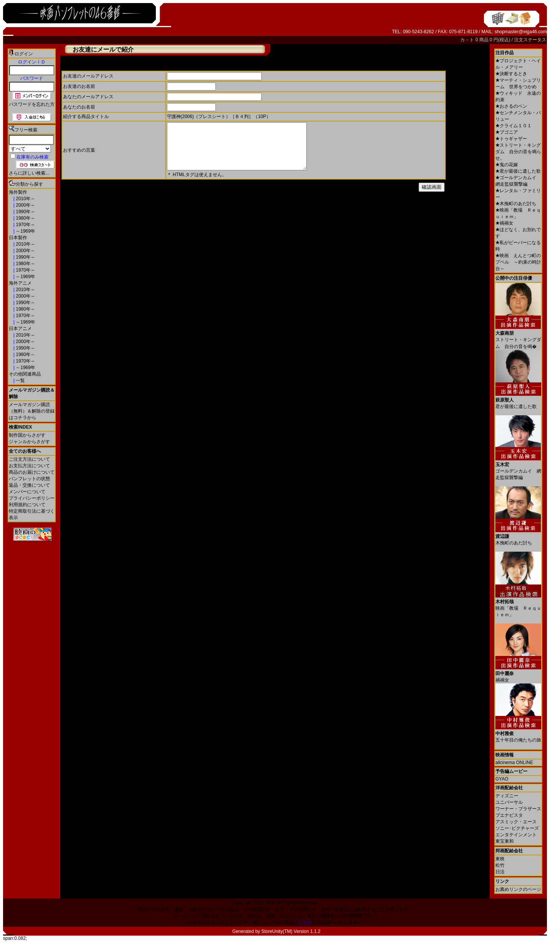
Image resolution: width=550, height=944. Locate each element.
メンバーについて (27, 491)
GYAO (501, 779)
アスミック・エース (516, 821)
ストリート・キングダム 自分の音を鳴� (518, 337)
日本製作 (18, 237)
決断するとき (511, 73)
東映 (500, 858)
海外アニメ (20, 283)
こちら (305, 922)
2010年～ (25, 198)
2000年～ (25, 205)
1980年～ (25, 218)
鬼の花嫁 (506, 164)
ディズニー (506, 795)
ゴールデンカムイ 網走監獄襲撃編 (518, 468)
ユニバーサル (509, 802)
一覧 (20, 380)
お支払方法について (29, 465)
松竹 (500, 865)
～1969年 (25, 231)
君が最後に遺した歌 (518, 171)
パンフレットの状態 (29, 478)
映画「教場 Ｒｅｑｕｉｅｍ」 (518, 605)
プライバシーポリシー (32, 498)
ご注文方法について (29, 459)
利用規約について (27, 504)
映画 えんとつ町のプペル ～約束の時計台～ (518, 262)
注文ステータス (530, 39)
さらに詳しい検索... (29, 173)
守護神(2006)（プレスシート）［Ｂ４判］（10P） (219, 116)
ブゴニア (506, 132)
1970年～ (25, 224)
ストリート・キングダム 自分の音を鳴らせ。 (518, 151)
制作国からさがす (27, 435)
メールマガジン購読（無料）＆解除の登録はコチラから (32, 411)
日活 (500, 871)
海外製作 (18, 192)
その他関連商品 (25, 374)
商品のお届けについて (32, 472)
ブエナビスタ (509, 815)
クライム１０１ (513, 125)
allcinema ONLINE (514, 762)
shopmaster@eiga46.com (521, 31)
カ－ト (467, 39)
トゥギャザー (511, 138)
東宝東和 (504, 841)
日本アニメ (20, 328)
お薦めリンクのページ (518, 889)
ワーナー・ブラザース (518, 808)
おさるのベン (511, 106)
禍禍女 (504, 223)
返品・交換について (29, 485)
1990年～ (25, 211)
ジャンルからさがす (29, 441)
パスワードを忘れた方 (32, 104)
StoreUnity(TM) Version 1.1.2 (290, 931)
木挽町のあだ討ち (515, 203)
